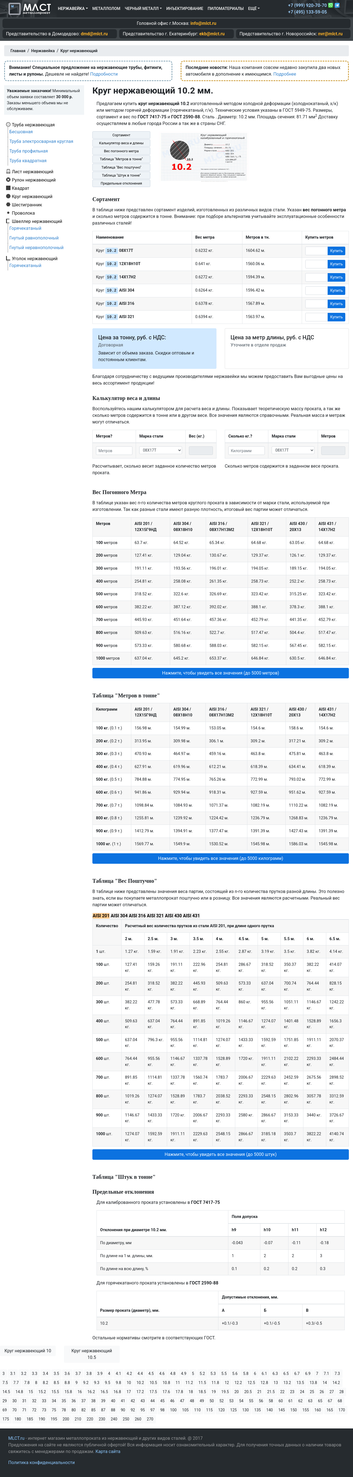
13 (276, 1382)
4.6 (161, 1373)
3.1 (12, 1373)
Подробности (104, 74)
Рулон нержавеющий (34, 179)
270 (150, 1419)
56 (261, 1401)
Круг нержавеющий (32, 196)
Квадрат (20, 188)
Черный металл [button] (142, 8)
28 (341, 1392)
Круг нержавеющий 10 (27, 1350)
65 (320, 1401)
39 (103, 1401)
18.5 (202, 1392)
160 (317, 1410)
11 (178, 1382)
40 (113, 1401)
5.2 (202, 1373)
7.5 (5, 1382)
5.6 (234, 1373)
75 (54, 1410)
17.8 (179, 1392)
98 (162, 1410)
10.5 (153, 1382)
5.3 (213, 1373)
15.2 (42, 1392)
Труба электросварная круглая (41, 141)
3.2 (23, 1373)
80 (73, 1410)
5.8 (245, 1373)
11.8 (215, 1382)
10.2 (140, 1382)
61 (290, 1401)
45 (162, 1401)
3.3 (34, 1373)
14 (325, 1382)
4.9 (183, 1373)
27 (332, 1392)
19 (214, 1392)
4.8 (172, 1373)
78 (64, 1410)
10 (129, 1382)
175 (5, 1419)
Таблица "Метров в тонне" (121, 159)
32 (34, 1401)
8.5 (56, 1382)
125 (233, 1410)
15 (31, 1392)
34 (54, 1401)
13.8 (313, 1382)
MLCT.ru (16, 1438)
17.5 (153, 1392)
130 (245, 1410)
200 (66, 1419)
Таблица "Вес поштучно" (121, 167)
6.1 (264, 1373)
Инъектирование (184, 8)
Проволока (23, 212)
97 (152, 1410)
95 (143, 1410)
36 (73, 1401)
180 (18, 1419)
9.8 (118, 1382)
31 (24, 1401)
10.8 (166, 1382)
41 (123, 1401)
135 (257, 1410)
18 (191, 1392)
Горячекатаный (25, 228)
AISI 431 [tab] (191, 915)
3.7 (78, 1373)
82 (83, 1410)
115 (209, 1410)
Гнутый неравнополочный (36, 247)
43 (143, 1401)
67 (330, 1401)
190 (42, 1419)
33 (44, 1401)
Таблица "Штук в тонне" (121, 175)
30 (14, 1401)
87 (103, 1410)
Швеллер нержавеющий (37, 221)
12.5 (251, 1382)
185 (29, 1419)
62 (300, 1401)
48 (192, 1401)
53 (231, 1401)
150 (293, 1410)
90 (123, 1410)
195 (53, 1419)
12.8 (264, 1382)
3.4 (45, 1373)
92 (133, 1410)
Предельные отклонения (121, 183)
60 (281, 1401)
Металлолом (106, 8)
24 (302, 1392)
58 (271, 1401)
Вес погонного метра (121, 151)
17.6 (166, 1392)
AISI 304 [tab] (119, 915)
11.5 (202, 1382)
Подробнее (284, 74)
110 (197, 1410)
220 (90, 1419)
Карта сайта (107, 1451)
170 (341, 1410)
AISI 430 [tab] (173, 915)
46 (172, 1401)
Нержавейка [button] (71, 8)
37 (83, 1401)
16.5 (104, 1392)
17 (129, 1392)
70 (14, 1410)
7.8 (27, 1382)
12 (226, 1382)
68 (340, 1401)
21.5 (271, 1392)
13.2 (287, 1382)
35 (64, 1401)
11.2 (189, 1382)
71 (24, 1410)
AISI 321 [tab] (155, 915)
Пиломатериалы (226, 8)
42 (133, 1401)
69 (4, 1410)
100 (173, 1410)
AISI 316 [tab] (137, 915)
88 (113, 1410)
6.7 (296, 1373)
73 (44, 1410)
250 (126, 1419)
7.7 (15, 1382)
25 (312, 1392)
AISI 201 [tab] (101, 915)
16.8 (117, 1392)
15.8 (68, 1392)
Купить (336, 251)
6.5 (286, 1373)
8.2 (45, 1382)
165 (330, 1410)
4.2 (129, 1373)
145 (281, 1410)
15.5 (55, 1392)
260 (138, 1419)
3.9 (99, 1373)
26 (322, 1392)
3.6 (67, 1373)
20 (236, 1392)
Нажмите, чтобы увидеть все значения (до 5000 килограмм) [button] (220, 858)
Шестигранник (27, 204)
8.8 (67, 1382)
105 (185, 1410)
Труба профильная (28, 151)
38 (93, 1401)
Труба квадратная (28, 160)
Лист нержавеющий (33, 171)
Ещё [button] (252, 8)
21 (259, 1392)
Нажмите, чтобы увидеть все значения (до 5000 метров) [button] (220, 673)
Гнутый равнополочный (34, 238)
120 (221, 1410)
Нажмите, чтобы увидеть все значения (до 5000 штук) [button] (221, 1154)
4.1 (118, 1373)
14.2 (336, 1382)
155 (305, 1410)
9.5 (107, 1382)
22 (282, 1392)
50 (212, 1401)
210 (78, 1419)
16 (79, 1392)
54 (241, 1401)
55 (251, 1401)
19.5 (225, 1392)
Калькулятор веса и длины (121, 143)
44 (152, 1401)
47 (182, 1401)
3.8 (89, 1373)
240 (114, 1419)
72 (34, 1410)
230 (102, 1419)
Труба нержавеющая (33, 124)
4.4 (140, 1373)
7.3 (337, 1373)
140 (269, 1410)
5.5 (224, 1373)
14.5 (6, 1392)
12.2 (238, 1382)
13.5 (300, 1382)
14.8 (19, 1392)
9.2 (85, 1382)
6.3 (275, 1373)
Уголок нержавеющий (35, 258)
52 (222, 1401)
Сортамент (121, 135)
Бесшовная (21, 131)
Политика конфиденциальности (41, 1462)
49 (202, 1401)
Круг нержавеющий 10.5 (91, 1354)
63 (310, 1401)
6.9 (307, 1373)
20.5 (248, 1392)
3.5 (56, 1373)
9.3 (96, 1382)
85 (93, 1410)
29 (4, 1401)
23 (292, 1392)
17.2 (140, 1392)
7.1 (326, 1373)
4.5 (151, 1373)
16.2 (91, 1392)
